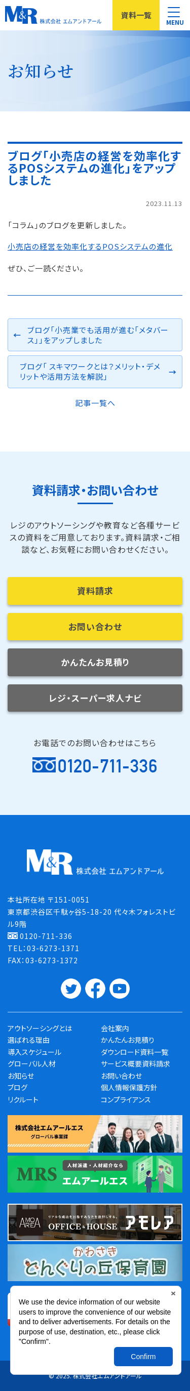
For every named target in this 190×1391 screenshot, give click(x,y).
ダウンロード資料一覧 (134, 1052)
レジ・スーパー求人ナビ (95, 697)
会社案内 (115, 1028)
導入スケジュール (34, 1052)
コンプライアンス (126, 1099)
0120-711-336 (108, 765)
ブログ (17, 1087)
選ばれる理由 (29, 1040)
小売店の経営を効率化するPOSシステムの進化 (90, 246)
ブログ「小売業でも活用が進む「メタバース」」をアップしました (98, 334)
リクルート (23, 1099)
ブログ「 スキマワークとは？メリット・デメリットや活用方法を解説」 (90, 371)
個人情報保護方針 (129, 1087)
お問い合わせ (95, 626)
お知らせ (21, 1076)
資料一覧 (136, 15)
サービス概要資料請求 (135, 1063)
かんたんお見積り (95, 662)
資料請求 (95, 590)
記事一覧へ (95, 402)
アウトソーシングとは (40, 1028)
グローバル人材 (32, 1063)
